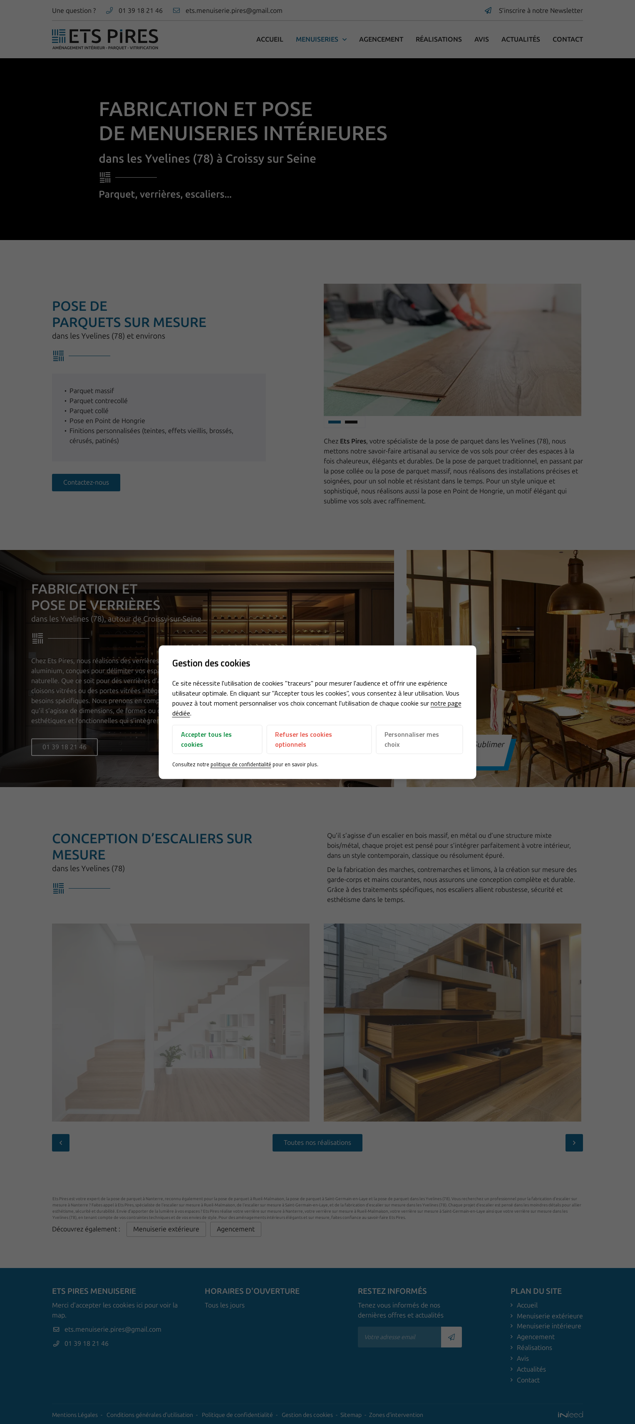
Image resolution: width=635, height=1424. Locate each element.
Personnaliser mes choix (411, 740)
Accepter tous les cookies (206, 740)
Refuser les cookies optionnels (303, 740)
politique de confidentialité (241, 764)
